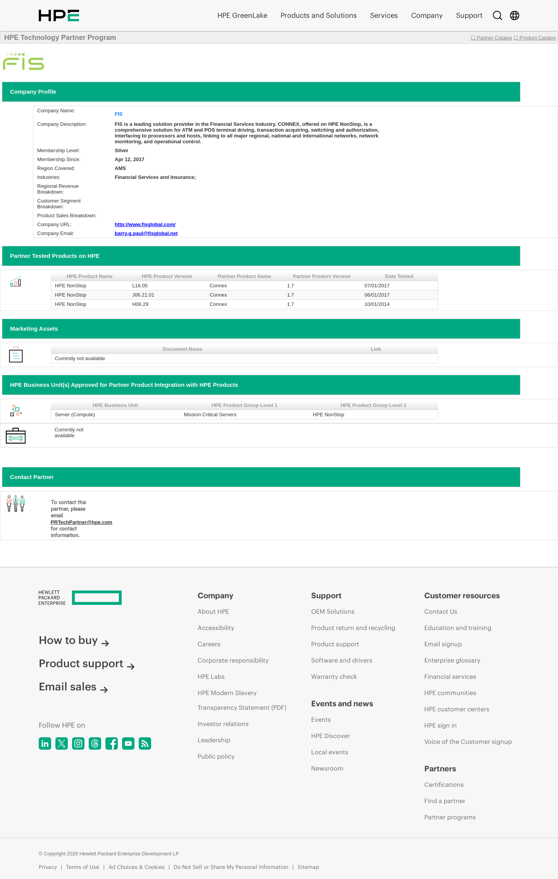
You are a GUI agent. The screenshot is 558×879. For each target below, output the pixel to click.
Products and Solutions (319, 15)
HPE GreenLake (242, 15)
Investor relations (223, 724)
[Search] (497, 15)
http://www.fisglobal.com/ (145, 224)
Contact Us (440, 611)
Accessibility (216, 628)
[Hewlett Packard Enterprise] (104, 598)
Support (469, 15)
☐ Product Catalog (534, 38)
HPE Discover (330, 736)
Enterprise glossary (452, 660)
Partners (440, 768)
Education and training (457, 628)
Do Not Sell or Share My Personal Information (231, 867)
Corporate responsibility (233, 660)
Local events (329, 752)
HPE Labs (211, 676)
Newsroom (327, 768)
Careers (209, 644)
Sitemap (308, 867)
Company (427, 15)
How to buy (74, 640)
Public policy (216, 756)
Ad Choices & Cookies (136, 867)
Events (321, 719)
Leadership (214, 740)
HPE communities (450, 693)
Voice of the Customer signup (468, 741)
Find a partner (444, 801)
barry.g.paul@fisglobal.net (146, 233)
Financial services (450, 676)
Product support (87, 663)
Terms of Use (82, 867)
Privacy (48, 867)
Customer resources (462, 595)
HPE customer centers (456, 709)
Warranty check (334, 676)
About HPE (213, 611)
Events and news (342, 703)
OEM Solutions (333, 611)
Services (384, 15)
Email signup (443, 644)
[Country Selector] (514, 15)
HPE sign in (440, 725)
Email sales (73, 687)
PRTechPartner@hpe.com (81, 522)
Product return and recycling (353, 628)
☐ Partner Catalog (491, 38)
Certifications (444, 784)
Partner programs (450, 817)
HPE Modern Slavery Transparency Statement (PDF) (242, 700)
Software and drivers (341, 660)
